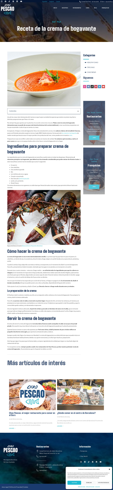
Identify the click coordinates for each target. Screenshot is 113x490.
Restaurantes (77, 8)
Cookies (25, 487)
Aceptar (74, 482)
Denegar (89, 482)
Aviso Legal (97, 486)
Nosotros (65, 8)
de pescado (24, 178)
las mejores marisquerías (69, 133)
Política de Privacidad (90, 486)
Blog (95, 8)
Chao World (83, 456)
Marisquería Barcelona (10, 459)
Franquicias (105, 8)
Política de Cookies (81, 486)
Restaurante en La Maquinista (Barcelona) (32, 246)
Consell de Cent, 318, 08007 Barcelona (50, 451)
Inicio (55, 8)
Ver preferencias (103, 482)
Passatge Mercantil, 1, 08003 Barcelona (51, 465)
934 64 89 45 (42, 470)
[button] (109, 469)
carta (70, 135)
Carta (87, 8)
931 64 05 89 (42, 456)
